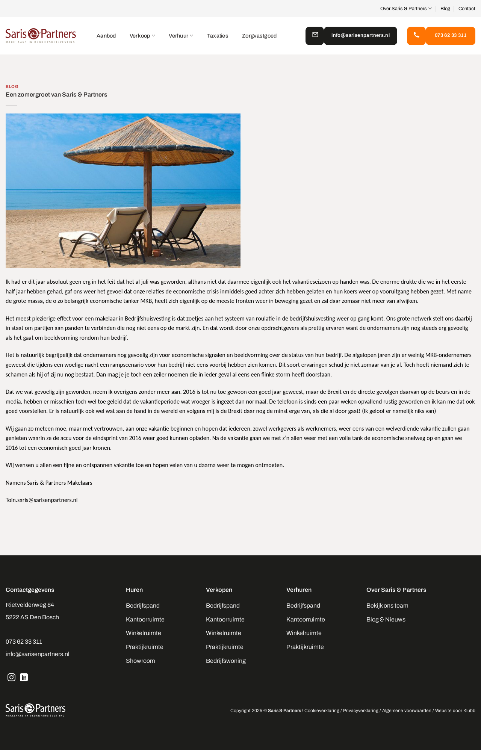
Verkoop (143, 35)
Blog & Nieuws (385, 619)
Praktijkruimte (144, 647)
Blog (445, 8)
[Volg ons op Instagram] (12, 678)
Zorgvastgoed (259, 36)
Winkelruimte (143, 633)
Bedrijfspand (143, 605)
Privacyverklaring (360, 710)
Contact (466, 8)
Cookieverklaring (321, 710)
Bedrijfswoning (226, 661)
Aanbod (106, 36)
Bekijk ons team (387, 605)
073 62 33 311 (24, 641)
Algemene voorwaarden (406, 710)
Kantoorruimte (145, 619)
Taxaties (217, 36)
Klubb (469, 710)
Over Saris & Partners (406, 8)
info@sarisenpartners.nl (38, 654)
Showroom (140, 661)
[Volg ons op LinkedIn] (24, 678)
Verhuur (181, 35)
